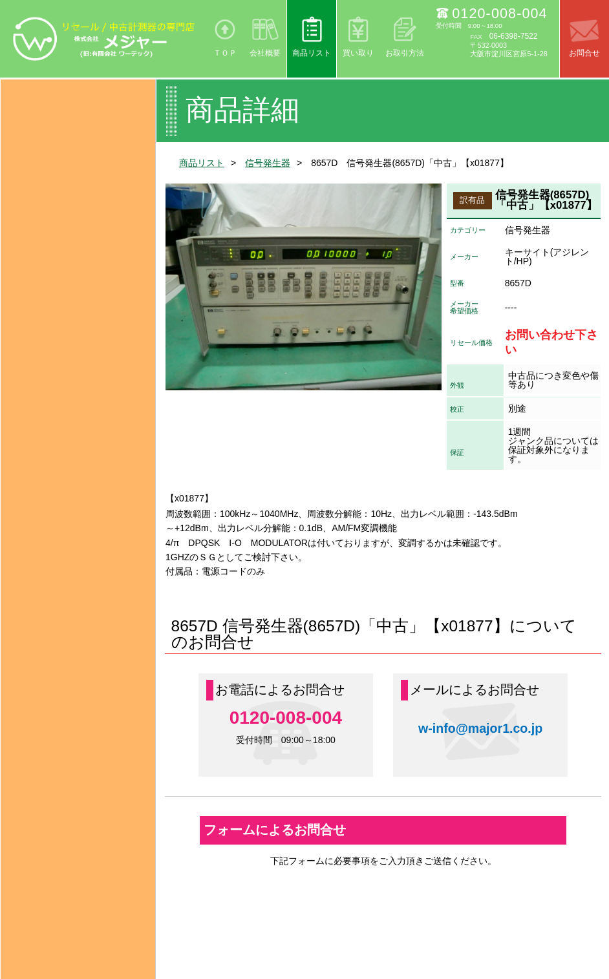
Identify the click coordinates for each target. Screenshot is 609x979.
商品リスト (311, 53)
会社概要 (265, 53)
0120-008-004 (499, 13)
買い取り (358, 53)
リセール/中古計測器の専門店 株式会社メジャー (104, 38)
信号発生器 (267, 163)
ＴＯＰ (225, 53)
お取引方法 (404, 53)
